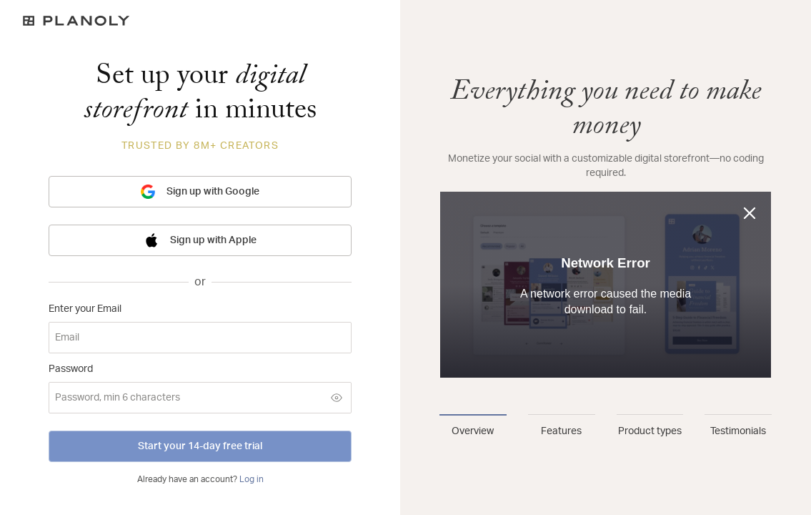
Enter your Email (85, 309)
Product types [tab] (650, 431)
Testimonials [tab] (738, 431)
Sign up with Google (200, 192)
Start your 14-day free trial (200, 446)
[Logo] (200, 20)
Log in (251, 479)
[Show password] (336, 397)
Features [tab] (561, 431)
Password (71, 369)
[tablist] (605, 426)
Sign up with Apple (200, 240)
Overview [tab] (473, 431)
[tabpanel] (605, 234)
